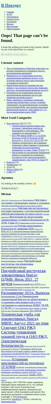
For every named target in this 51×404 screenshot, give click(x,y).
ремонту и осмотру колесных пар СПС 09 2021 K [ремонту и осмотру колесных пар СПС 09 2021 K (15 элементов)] (32, 377)
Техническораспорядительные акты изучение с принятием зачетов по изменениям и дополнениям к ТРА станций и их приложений (28, 129)
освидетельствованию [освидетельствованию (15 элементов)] (8, 377)
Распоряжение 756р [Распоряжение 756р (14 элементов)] (29, 289)
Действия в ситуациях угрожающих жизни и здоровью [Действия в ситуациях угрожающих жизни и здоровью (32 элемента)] (25, 201)
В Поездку (11, 5)
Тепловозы (11, 21)
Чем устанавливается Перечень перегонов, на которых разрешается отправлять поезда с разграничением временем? (28, 70)
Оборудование (13, 29)
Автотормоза (12, 17)
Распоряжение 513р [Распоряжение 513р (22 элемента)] (13, 289)
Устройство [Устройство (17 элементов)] (20, 367)
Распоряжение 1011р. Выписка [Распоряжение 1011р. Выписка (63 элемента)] (25, 293)
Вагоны (10, 24)
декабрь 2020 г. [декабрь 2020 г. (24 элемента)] (36, 375)
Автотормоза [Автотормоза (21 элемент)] (28, 200)
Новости (10, 162)
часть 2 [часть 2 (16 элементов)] (3, 380)
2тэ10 (9, 167)
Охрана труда (13, 19)
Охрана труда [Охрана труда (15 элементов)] (38, 229)
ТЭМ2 (9, 172)
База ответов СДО (15, 123)
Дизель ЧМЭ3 (13, 169)
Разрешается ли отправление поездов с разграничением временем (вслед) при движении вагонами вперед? (24, 95)
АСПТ (9, 14)
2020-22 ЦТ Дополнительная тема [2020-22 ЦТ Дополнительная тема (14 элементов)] (11, 200)
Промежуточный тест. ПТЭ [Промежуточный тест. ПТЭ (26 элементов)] (26, 284)
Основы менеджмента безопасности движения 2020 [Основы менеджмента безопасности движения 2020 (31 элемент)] (21, 227)
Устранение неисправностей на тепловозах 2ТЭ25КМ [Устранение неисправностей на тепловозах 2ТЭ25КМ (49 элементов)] (22, 363)
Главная (10, 12)
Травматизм (12, 165)
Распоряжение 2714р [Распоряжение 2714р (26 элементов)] (11, 296)
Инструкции (12, 26)
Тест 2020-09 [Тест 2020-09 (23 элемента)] (36, 311)
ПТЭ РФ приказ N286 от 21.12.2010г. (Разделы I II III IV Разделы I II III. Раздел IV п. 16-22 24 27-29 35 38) (29, 138)
